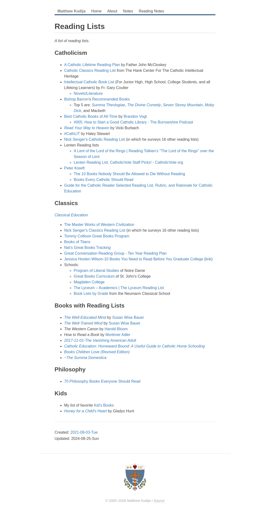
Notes (128, 11)
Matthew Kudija (71, 11)
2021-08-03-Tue (84, 432)
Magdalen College (89, 282)
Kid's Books (104, 405)
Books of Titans (77, 242)
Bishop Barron (76, 99)
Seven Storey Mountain (183, 105)
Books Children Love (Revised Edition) (97, 352)
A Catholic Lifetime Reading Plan (92, 65)
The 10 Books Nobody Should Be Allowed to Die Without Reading (129, 174)
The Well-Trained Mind (83, 323)
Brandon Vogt (135, 116)
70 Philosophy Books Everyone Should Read (102, 381)
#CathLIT (72, 134)
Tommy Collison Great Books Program (96, 236)
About (112, 11)
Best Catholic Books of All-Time (91, 116)
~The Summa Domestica (85, 358)
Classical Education (71, 215)
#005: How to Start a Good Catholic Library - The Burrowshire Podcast (133, 122)
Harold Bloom (116, 329)
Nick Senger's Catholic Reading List (94, 139)
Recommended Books (111, 99)
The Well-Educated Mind (85, 317)
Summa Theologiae (108, 105)
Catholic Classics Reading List (90, 70)
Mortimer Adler (118, 335)
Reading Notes (151, 11)
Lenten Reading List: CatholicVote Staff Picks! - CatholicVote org (128, 162)
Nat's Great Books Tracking (87, 248)
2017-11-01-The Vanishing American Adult (100, 340)
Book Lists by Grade (91, 293)
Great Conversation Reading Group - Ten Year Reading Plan (115, 253)
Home (96, 11)
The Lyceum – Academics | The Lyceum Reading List (119, 288)
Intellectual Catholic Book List (89, 82)
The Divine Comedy (144, 105)
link (208, 259)
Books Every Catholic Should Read (103, 180)
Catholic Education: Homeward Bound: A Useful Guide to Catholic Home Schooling (134, 346)
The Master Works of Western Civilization (99, 225)
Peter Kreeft (74, 168)
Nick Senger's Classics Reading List (94, 230)
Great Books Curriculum (94, 276)
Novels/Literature (88, 93)
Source (159, 501)
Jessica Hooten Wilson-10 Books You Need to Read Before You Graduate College (133, 259)
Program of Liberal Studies (96, 271)
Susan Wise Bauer (128, 317)
